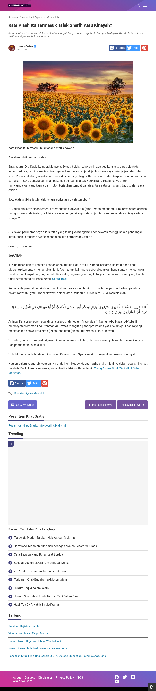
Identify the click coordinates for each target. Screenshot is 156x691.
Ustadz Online (26, 46)
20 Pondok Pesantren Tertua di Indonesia (40, 571)
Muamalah (39, 393)
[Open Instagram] (133, 677)
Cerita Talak (60, 279)
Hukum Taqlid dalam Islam (31, 588)
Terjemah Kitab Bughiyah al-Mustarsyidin (40, 579)
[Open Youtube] (117, 681)
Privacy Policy (65, 677)
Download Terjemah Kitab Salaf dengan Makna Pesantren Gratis (55, 546)
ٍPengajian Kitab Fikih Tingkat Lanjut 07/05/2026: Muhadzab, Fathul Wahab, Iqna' (57, 656)
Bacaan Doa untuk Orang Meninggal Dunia (41, 562)
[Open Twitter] (125, 677)
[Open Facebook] (117, 677)
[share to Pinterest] (144, 48)
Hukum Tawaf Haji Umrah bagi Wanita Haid (34, 641)
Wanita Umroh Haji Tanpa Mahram (29, 633)
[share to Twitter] (133, 48)
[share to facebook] (117, 48)
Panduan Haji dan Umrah (23, 626)
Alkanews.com (22, 681)
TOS (80, 677)
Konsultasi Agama (23, 393)
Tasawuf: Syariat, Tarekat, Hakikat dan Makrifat (44, 537)
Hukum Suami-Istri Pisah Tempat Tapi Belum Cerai (46, 596)
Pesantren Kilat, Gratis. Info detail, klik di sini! (37, 425)
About (17, 677)
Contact (30, 677)
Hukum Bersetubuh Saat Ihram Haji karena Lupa (37, 648)
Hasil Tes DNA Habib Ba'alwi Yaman (37, 604)
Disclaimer (45, 677)
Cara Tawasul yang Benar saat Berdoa (38, 554)
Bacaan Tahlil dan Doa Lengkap (31, 529)
